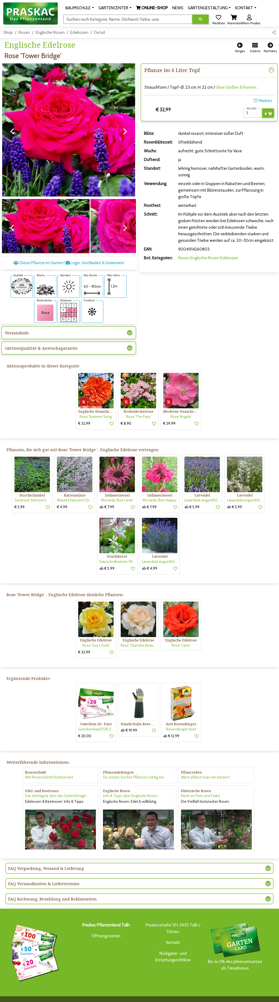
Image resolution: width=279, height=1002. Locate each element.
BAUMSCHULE (60, 993)
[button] (79, 7)
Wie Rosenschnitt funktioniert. (49, 766)
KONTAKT (56, 998)
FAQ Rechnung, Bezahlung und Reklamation (52, 887)
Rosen (24, 32)
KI (68, 998)
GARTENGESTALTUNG (160, 993)
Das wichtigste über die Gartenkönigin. (56, 784)
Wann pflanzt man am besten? (205, 766)
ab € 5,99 (191, 495)
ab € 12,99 (171, 724)
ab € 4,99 (149, 557)
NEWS (135, 993)
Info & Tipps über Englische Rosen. (130, 784)
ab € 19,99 (129, 718)
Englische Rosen (50, 32)
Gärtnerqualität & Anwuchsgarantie (41, 337)
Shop (8, 32)
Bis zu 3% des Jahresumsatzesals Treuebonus (235, 934)
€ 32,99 (84, 412)
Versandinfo (17, 321)
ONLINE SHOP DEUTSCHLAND (202, 993)
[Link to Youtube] (271, 994)
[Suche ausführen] (200, 19)
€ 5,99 (19, 495)
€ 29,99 (169, 412)
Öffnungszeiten (106, 924)
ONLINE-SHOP (115, 993)
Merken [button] (263, 100)
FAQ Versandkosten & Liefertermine (44, 872)
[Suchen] (128, 19)
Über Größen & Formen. (236, 87)
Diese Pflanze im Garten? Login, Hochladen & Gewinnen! (68, 251)
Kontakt (173, 931)
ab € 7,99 (106, 495)
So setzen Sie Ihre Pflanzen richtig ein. (134, 766)
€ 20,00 (84, 724)
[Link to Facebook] (260, 994)
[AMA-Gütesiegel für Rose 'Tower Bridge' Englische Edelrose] (22, 274)
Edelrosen (79, 32)
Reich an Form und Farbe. (201, 784)
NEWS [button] (177, 7)
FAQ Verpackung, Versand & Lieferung (46, 857)
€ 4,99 (62, 495)
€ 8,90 (126, 412)
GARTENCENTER (86, 993)
